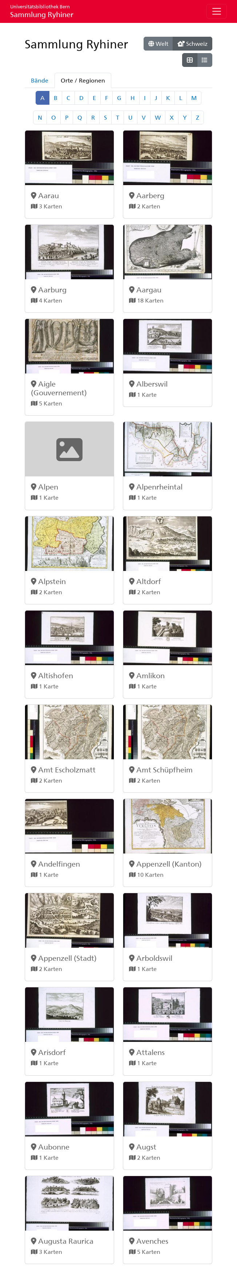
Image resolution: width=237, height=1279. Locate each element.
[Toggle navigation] (216, 11)
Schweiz (192, 43)
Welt (158, 43)
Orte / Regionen (83, 80)
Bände (39, 80)
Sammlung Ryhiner (41, 11)
